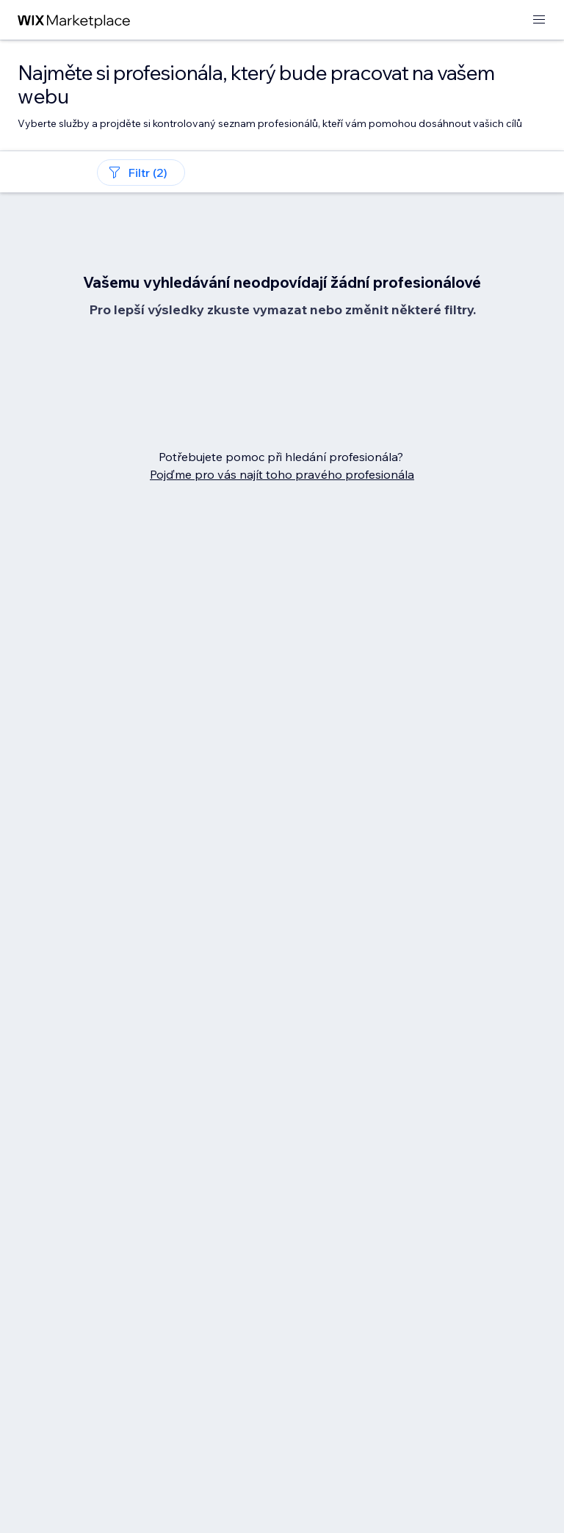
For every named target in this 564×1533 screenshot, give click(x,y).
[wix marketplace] (74, 20)
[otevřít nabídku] (539, 20)
